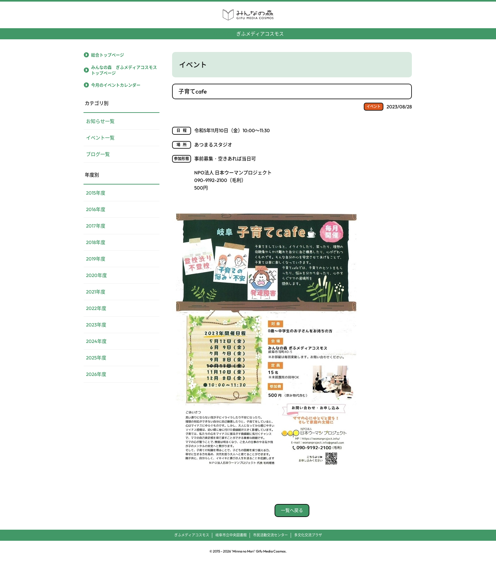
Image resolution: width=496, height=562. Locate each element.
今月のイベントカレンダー (115, 84)
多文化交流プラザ (308, 535)
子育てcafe (192, 91)
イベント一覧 (100, 138)
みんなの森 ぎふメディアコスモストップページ (124, 70)
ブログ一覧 (98, 154)
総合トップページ (107, 54)
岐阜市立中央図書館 (231, 535)
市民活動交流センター (270, 535)
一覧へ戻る (292, 510)
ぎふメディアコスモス (248, 31)
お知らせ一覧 (100, 121)
